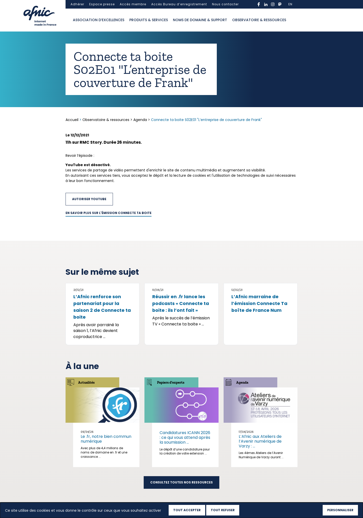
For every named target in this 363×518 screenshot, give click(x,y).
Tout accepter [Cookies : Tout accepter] (187, 510)
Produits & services (148, 19)
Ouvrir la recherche (293, 20)
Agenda (140, 119)
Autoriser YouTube (89, 199)
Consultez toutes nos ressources (181, 482)
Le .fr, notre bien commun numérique (106, 439)
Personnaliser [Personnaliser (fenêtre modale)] (340, 510)
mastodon (279, 4)
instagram (272, 4)
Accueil (72, 119)
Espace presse (102, 4)
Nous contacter (225, 4)
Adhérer (77, 4)
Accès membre (133, 4)
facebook (258, 4)
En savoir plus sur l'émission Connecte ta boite (109, 213)
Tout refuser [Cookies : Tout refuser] (223, 510)
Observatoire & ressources (259, 19)
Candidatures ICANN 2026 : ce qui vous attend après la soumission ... (185, 437)
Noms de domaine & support (200, 19)
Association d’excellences (98, 19)
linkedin (265, 4)
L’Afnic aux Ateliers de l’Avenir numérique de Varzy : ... (260, 441)
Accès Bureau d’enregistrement (179, 4)
